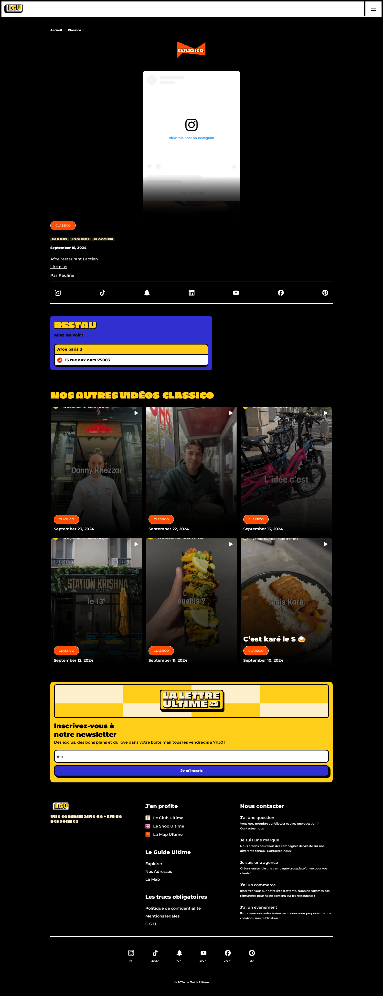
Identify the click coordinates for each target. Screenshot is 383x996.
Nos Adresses (158, 871)
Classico (74, 30)
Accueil (56, 30)
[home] (13, 8)
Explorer (153, 863)
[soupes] (80, 239)
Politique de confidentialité (173, 908)
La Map (152, 879)
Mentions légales (162, 916)
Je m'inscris (192, 770)
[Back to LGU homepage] (60, 807)
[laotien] (103, 239)
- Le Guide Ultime (191, 193)
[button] (373, 8)
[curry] (59, 239)
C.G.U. (151, 924)
